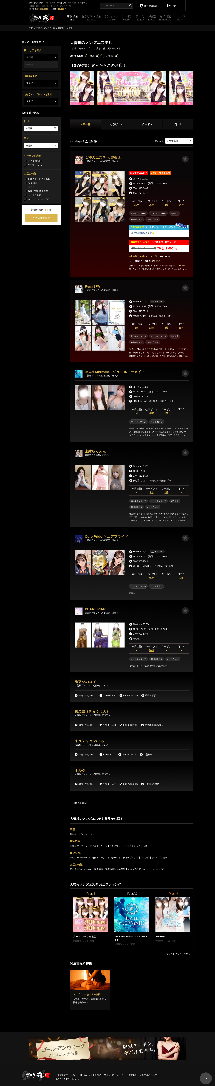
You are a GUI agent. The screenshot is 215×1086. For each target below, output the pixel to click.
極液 (165, 858)
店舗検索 (72, 18)
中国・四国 (77, 3)
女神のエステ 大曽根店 (103, 157)
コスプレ (145, 858)
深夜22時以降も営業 (38, 191)
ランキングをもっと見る (179, 954)
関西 (42, 3)
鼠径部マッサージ (79, 846)
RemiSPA (92, 286)
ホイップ (156, 858)
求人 (85, 3)
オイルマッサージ (98, 846)
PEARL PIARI (96, 609)
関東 (37, 3)
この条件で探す (41, 218)
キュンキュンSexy (89, 741)
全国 (32, 3)
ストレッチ (135, 846)
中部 (47, 3)
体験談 (152, 18)
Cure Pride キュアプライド (106, 536)
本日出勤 (136, 203)
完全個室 (32, 183)
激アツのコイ (85, 682)
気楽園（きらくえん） (92, 711)
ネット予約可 (34, 195)
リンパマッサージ (118, 846)
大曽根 (91, 56)
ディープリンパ (130, 858)
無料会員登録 (148, 3)
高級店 (31, 187)
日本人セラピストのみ (39, 179)
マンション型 (85, 834)
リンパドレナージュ (111, 858)
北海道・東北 (55, 3)
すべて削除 (108, 56)
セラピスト (116, 124)
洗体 (145, 846)
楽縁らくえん (95, 451)
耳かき (95, 858)
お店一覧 (85, 124)
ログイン (173, 3)
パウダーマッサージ (80, 858)
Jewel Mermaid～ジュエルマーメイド (115, 372)
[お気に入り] (185, 159)
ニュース (180, 18)
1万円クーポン (35, 165)
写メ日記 (165, 18)
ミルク (80, 770)
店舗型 (73, 834)
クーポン (127, 18)
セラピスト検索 (91, 18)
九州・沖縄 (66, 3)
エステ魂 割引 (35, 161)
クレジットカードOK (38, 199)
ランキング (111, 18)
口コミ (140, 18)
